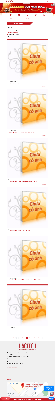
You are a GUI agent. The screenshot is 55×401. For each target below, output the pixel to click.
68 (24, 337)
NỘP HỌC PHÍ (5, 398)
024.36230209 (12, 356)
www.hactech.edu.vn (13, 361)
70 (29, 337)
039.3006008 (23, 356)
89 (38, 337)
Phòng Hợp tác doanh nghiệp (14, 27)
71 (31, 337)
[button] (4, 9)
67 (22, 337)
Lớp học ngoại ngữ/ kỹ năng (14, 34)
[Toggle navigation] (47, 1)
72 (34, 337)
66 (19, 337)
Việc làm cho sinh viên (13, 32)
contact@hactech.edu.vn (14, 358)
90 (41, 337)
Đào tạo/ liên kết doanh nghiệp (15, 36)
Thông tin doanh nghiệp (13, 30)
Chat (52, 398)
